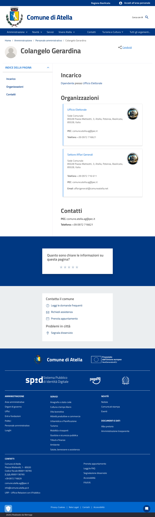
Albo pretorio (107, 426)
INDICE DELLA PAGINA (19, 67)
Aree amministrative (14, 402)
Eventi (104, 411)
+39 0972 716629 (13, 478)
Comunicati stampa (110, 406)
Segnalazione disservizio (95, 473)
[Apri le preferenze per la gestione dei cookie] (8, 508)
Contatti (9, 458)
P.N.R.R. (87, 482)
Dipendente (68, 83)
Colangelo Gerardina (75, 40)
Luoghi (8, 430)
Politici (8, 421)
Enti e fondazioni (13, 416)
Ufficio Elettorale (92, 83)
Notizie (104, 402)
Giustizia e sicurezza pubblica (64, 435)
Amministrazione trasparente (115, 431)
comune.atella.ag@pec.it (17, 483)
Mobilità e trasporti (59, 430)
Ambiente (55, 444)
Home (8, 40)
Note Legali (74, 507)
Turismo (54, 426)
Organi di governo (13, 406)
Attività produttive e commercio (65, 416)
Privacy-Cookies (58, 507)
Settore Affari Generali (80, 155)
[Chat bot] (146, 508)
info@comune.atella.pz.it (17, 488)
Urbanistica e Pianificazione (63, 421)
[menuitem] (91, 32)
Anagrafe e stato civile (60, 402)
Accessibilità (89, 478)
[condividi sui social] (124, 47)
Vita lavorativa (57, 411)
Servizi (54, 396)
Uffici (7, 411)
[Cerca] (146, 17)
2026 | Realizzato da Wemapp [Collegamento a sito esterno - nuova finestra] (19, 514)
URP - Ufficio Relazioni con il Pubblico (22, 492)
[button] (134, 3)
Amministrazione (23, 40)
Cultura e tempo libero (60, 407)
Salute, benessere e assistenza (65, 449)
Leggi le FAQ (89, 468)
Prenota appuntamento (95, 463)
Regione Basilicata (100, 3)
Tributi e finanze (57, 440)
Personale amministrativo (48, 40)
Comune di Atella (49, 17)
